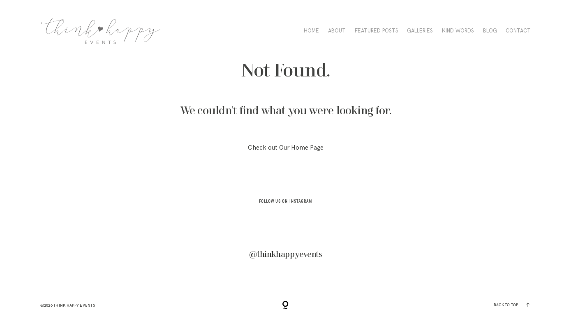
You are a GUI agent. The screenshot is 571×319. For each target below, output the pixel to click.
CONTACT (518, 31)
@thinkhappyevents (285, 254)
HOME (311, 31)
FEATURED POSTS (376, 31)
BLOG (490, 31)
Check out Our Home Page (286, 148)
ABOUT (337, 31)
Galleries (420, 31)
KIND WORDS (458, 31)
